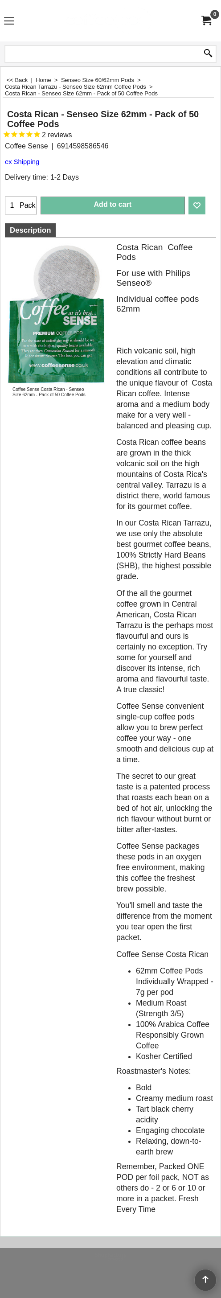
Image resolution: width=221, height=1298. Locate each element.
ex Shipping (22, 161)
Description (30, 230)
